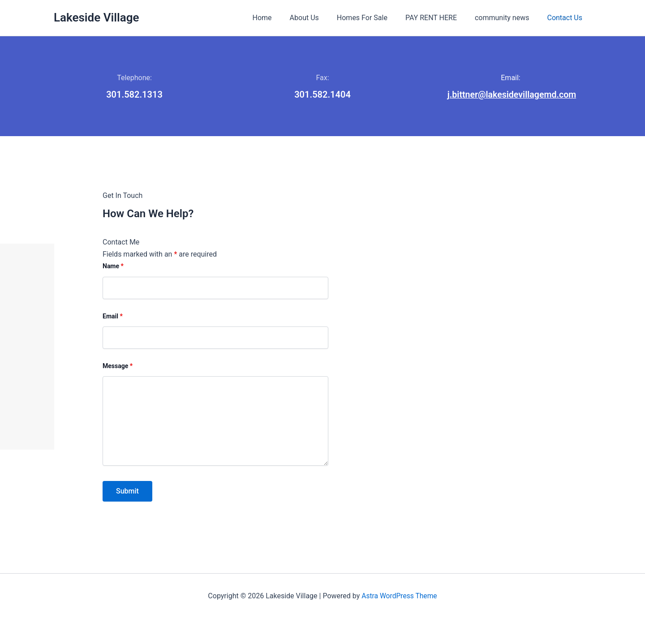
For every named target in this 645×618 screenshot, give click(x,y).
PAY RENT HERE (440, 17)
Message (386, 365)
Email (381, 315)
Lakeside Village (96, 17)
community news (507, 17)
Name (381, 266)
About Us (320, 17)
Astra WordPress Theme (399, 595)
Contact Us (566, 17)
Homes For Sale (374, 17)
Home (282, 17)
